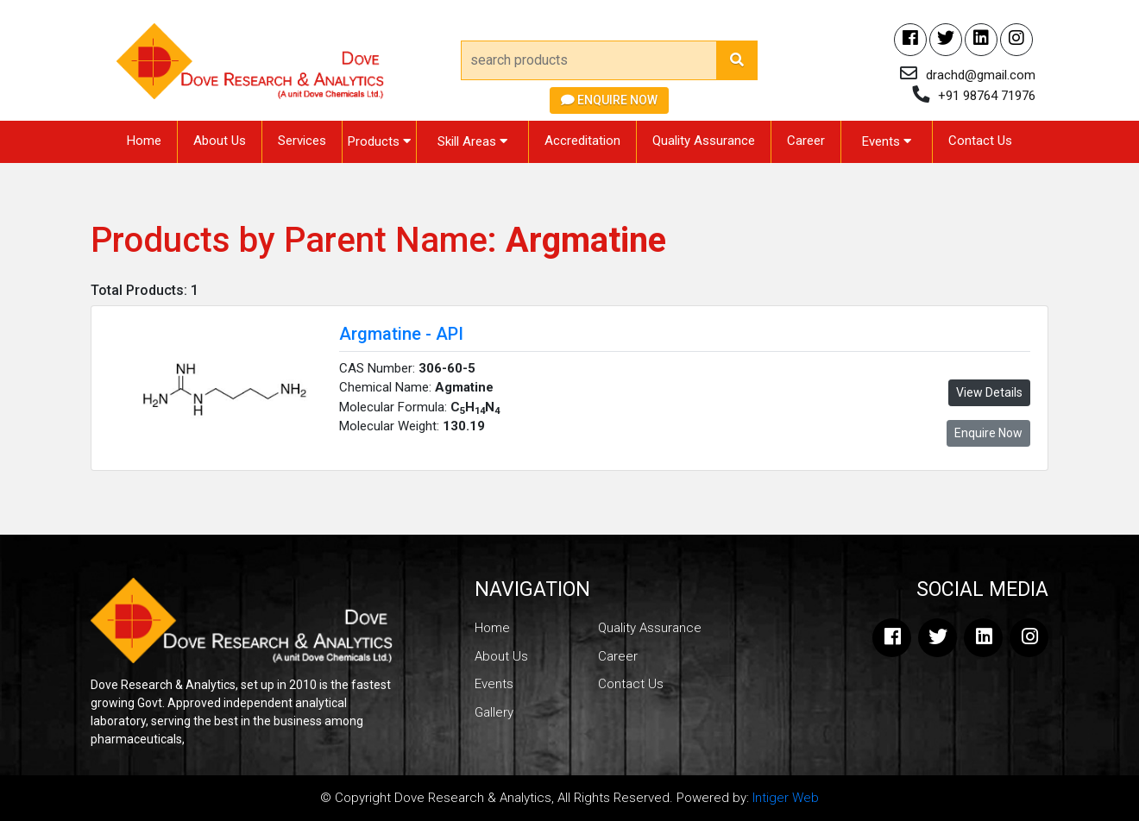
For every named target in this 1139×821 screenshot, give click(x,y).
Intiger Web (785, 797)
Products (379, 141)
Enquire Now (609, 100)
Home (144, 140)
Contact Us (980, 140)
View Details (989, 392)
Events (886, 141)
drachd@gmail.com (980, 75)
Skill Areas (472, 141)
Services (302, 140)
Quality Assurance (703, 140)
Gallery (494, 712)
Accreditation (582, 140)
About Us (219, 140)
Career (806, 140)
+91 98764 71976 (986, 95)
